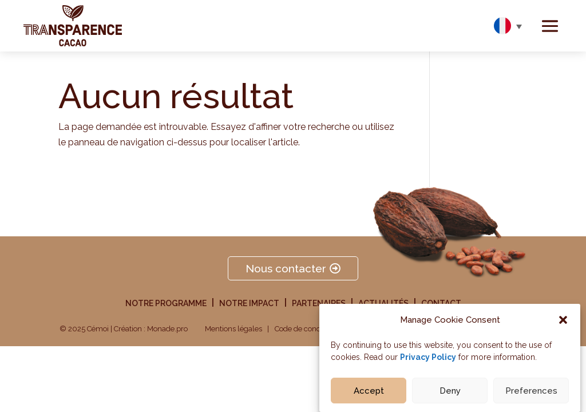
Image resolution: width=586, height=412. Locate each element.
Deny (450, 392)
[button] (563, 322)
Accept (369, 392)
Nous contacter (286, 268)
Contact (441, 303)
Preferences (531, 392)
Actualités (383, 303)
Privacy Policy (428, 359)
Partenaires (319, 303)
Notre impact (249, 303)
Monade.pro (167, 328)
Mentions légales (233, 329)
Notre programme (166, 303)
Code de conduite (304, 329)
